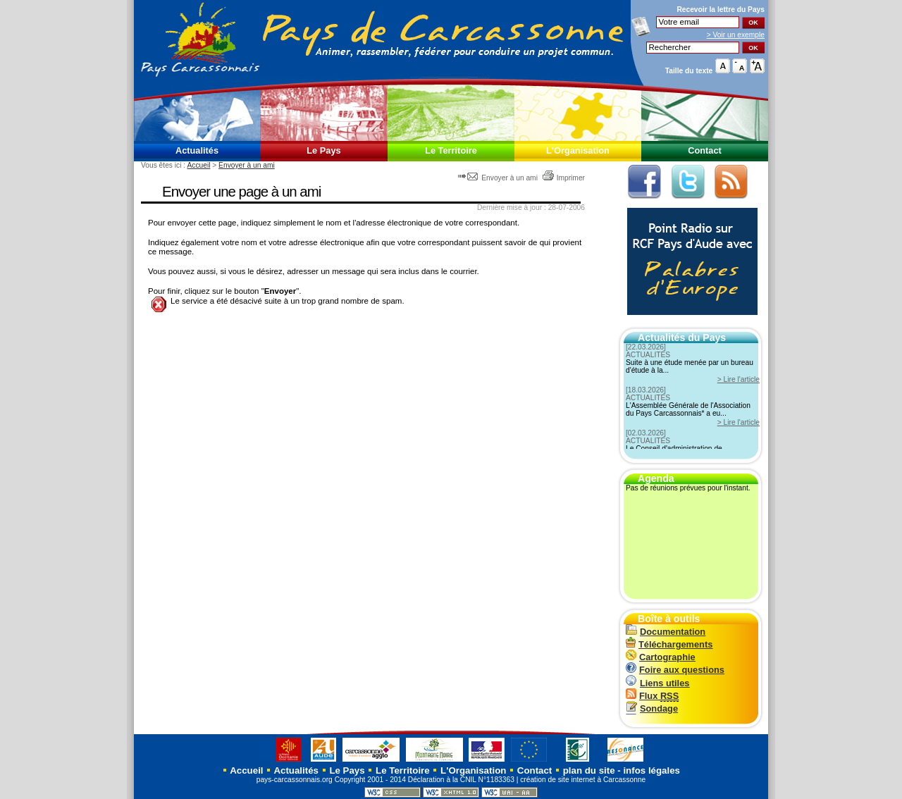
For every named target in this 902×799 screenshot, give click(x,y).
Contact (705, 150)
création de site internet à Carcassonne (582, 779)
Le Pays (323, 150)
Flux (652, 695)
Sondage (652, 708)
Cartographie (661, 657)
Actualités (196, 150)
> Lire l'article (738, 379)
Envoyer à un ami (246, 165)
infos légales (651, 770)
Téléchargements (669, 644)
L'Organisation (578, 150)
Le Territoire (451, 150)
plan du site (589, 770)
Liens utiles (657, 683)
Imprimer (563, 178)
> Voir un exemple (736, 35)
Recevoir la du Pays (720, 9)
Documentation (665, 631)
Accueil (198, 165)
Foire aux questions (675, 669)
